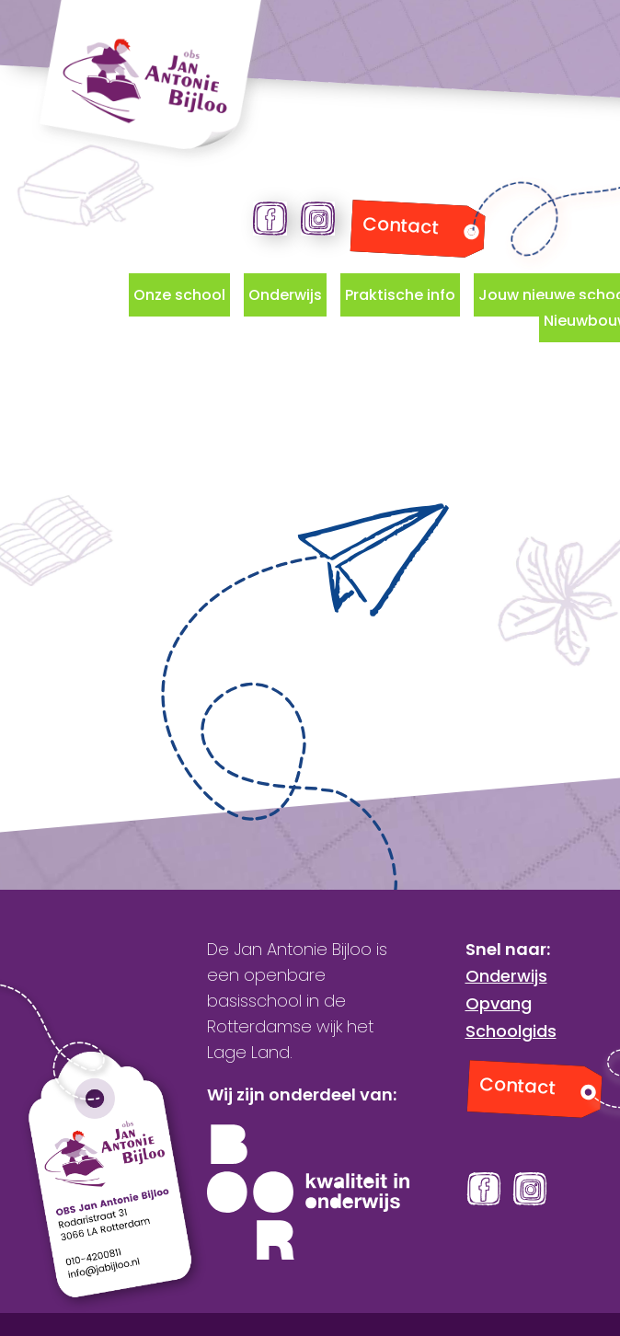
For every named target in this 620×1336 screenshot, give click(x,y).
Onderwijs (285, 294)
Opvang (498, 1003)
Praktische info (400, 294)
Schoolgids (511, 1030)
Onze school (179, 294)
